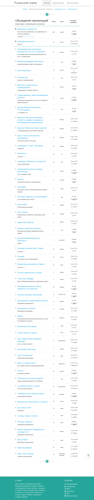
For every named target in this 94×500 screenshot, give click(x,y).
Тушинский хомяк (25, 3)
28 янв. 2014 (74, 68)
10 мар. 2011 (74, 363)
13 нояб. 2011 (74, 301)
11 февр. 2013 (74, 170)
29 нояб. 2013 (74, 86)
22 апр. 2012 (74, 213)
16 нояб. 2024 (74, 32)
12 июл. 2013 (74, 118)
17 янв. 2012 (74, 271)
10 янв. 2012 (74, 278)
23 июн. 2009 (74, 407)
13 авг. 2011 (74, 325)
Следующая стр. (73, 9)
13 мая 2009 (74, 414)
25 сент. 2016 (74, 41)
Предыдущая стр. (60, 9)
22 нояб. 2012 (74, 197)
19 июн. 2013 (74, 145)
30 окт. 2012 (74, 204)
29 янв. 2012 (74, 248)
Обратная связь (72, 496)
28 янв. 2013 (74, 188)
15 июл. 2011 (74, 331)
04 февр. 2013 (74, 179)
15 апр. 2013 (74, 153)
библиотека (58, 3)
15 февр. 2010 (74, 394)
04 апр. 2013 (74, 161)
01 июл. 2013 (74, 136)
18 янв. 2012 (74, 264)
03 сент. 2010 (74, 385)
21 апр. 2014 (74, 51)
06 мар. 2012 (74, 221)
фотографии (72, 3)
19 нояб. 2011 (74, 294)
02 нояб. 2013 (74, 109)
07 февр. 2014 (74, 62)
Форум (25, 9)
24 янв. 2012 (74, 256)
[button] (88, 455)
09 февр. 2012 (74, 240)
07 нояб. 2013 (74, 98)
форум (47, 3)
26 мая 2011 (74, 355)
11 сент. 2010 (74, 378)
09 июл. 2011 (74, 339)
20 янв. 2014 (74, 77)
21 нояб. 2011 (74, 287)
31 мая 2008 (74, 453)
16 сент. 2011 (74, 317)
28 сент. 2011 (74, 308)
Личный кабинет (72, 484)
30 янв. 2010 (74, 400)
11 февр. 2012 (74, 230)
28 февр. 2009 (74, 422)
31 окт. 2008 (74, 446)
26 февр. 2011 (74, 371)
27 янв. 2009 (74, 430)
